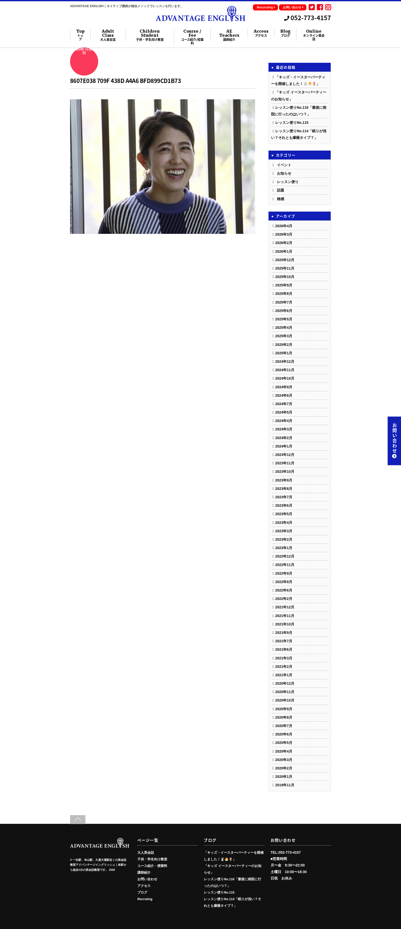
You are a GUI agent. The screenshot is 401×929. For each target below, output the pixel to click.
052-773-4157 (307, 17)
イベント (284, 165)
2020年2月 (283, 768)
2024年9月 (283, 387)
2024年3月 (283, 429)
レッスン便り (287, 182)
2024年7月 (283, 404)
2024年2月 (283, 438)
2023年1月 (283, 548)
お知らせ (284, 173)
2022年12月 (284, 556)
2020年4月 (283, 751)
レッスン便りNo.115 (291, 122)
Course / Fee (192, 37)
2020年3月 (283, 760)
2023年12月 (284, 455)
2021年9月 (283, 633)
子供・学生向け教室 (152, 859)
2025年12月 (284, 260)
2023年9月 (283, 480)
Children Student (149, 35)
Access (261, 33)
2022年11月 (284, 565)
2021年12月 (284, 607)
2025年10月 (284, 277)
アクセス (144, 886)
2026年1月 (283, 251)
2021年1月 (283, 675)
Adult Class (108, 35)
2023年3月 (283, 531)
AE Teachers (229, 35)
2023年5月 (283, 514)
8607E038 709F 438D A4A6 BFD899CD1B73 (125, 80)
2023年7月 (283, 497)
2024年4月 (283, 421)
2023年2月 (283, 539)
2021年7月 (283, 641)
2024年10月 (284, 378)
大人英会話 (145, 852)
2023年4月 (283, 523)
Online (313, 35)
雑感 (280, 199)
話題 (280, 190)
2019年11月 (284, 785)
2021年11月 (284, 616)
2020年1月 (283, 777)
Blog (285, 33)
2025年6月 (283, 311)
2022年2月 (283, 599)
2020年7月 (283, 726)
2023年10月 (284, 471)
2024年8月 (283, 395)
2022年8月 (283, 582)
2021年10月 (284, 624)
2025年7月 (283, 302)
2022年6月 (283, 590)
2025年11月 (284, 268)
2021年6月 (283, 649)
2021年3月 (283, 658)
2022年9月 (283, 573)
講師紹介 (144, 872)
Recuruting (266, 7)
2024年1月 (283, 446)
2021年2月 (283, 667)
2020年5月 (283, 743)
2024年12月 (284, 361)
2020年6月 (283, 734)
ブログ (142, 892)
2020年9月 (283, 709)
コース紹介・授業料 (152, 866)
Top (80, 35)
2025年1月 (283, 353)
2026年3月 (283, 234)
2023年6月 (283, 505)
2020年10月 (284, 700)
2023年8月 (283, 489)
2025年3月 (283, 336)
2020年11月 (284, 692)
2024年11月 (284, 370)
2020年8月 (283, 717)
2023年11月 (284, 463)
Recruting (144, 899)
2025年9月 (283, 285)
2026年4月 (283, 226)
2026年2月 (283, 243)
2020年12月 (284, 683)
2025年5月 (283, 319)
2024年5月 (283, 412)
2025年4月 (283, 327)
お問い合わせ (293, 7)
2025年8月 (283, 294)
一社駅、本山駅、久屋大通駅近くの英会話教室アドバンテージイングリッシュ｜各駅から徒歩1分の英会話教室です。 (98, 864)
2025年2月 (283, 345)
